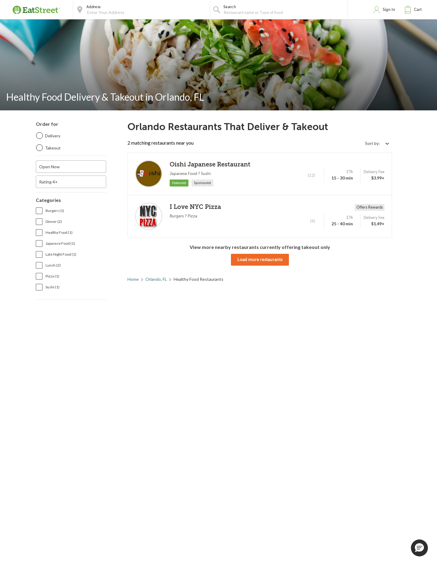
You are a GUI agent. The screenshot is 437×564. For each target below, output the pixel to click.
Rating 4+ (48, 181)
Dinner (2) (54, 221)
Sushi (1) (52, 287)
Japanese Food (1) (60, 243)
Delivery (52, 135)
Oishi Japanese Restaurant (210, 164)
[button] (414, 9)
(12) (311, 175)
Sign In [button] (389, 9)
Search (229, 7)
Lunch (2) (53, 265)
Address (93, 7)
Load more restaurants (260, 259)
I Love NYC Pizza (195, 206)
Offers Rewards (370, 207)
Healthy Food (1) (59, 232)
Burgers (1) (55, 210)
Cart (418, 9)
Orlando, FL (156, 279)
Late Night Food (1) (61, 254)
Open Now (49, 166)
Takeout (53, 147)
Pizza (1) (52, 276)
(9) (312, 221)
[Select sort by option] (377, 143)
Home (133, 279)
